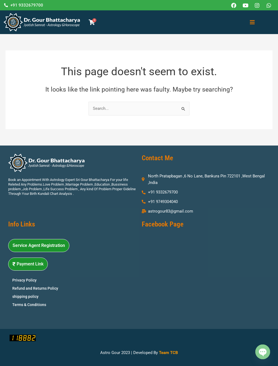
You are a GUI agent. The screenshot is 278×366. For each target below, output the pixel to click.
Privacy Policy (24, 280)
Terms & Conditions (29, 305)
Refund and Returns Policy (35, 288)
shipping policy (25, 296)
